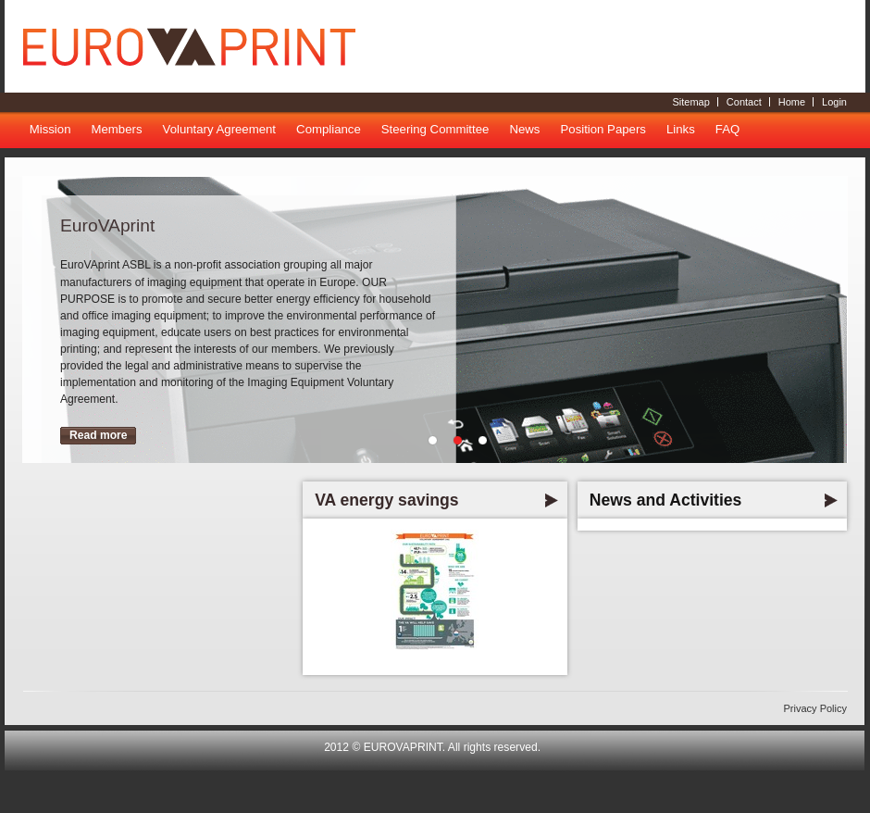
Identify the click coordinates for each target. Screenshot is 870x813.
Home (791, 101)
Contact (744, 101)
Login (834, 101)
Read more (98, 435)
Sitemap (690, 101)
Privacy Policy (815, 708)
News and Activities (666, 500)
